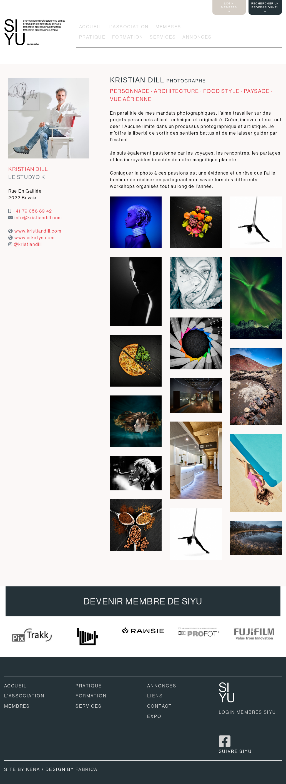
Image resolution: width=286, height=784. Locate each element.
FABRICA (87, 769)
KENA (33, 769)
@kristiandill (28, 244)
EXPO (154, 716)
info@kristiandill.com (38, 217)
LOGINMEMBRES (229, 7)
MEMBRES (168, 26)
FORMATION (127, 37)
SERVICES (163, 37)
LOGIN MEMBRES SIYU (247, 712)
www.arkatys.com (34, 237)
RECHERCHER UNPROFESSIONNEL (265, 7)
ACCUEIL (90, 26)
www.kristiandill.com (37, 231)
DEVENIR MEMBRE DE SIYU (143, 601)
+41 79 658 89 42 (32, 211)
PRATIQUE (92, 37)
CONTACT (159, 706)
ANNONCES (197, 37)
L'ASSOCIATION (129, 26)
